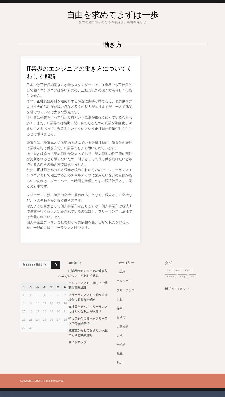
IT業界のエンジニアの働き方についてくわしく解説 (76, 71)
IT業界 (121, 272)
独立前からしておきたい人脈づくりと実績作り (88, 332)
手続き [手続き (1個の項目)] (184, 276)
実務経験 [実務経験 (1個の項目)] (171, 276)
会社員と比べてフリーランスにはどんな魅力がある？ (88, 309)
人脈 (120, 299)
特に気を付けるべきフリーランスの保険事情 (88, 321)
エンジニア (124, 281)
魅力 (120, 362)
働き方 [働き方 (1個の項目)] (189, 270)
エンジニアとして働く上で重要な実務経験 (88, 285)
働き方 (121, 317)
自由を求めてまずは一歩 (112, 13)
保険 (120, 308)
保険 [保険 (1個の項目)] (178, 270)
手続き (121, 344)
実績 (120, 335)
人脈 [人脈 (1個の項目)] (169, 270)
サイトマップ (77, 342)
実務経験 (123, 326)
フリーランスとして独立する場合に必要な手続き (88, 297)
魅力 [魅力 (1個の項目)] (195, 276)
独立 (120, 353)
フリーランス (126, 290)
